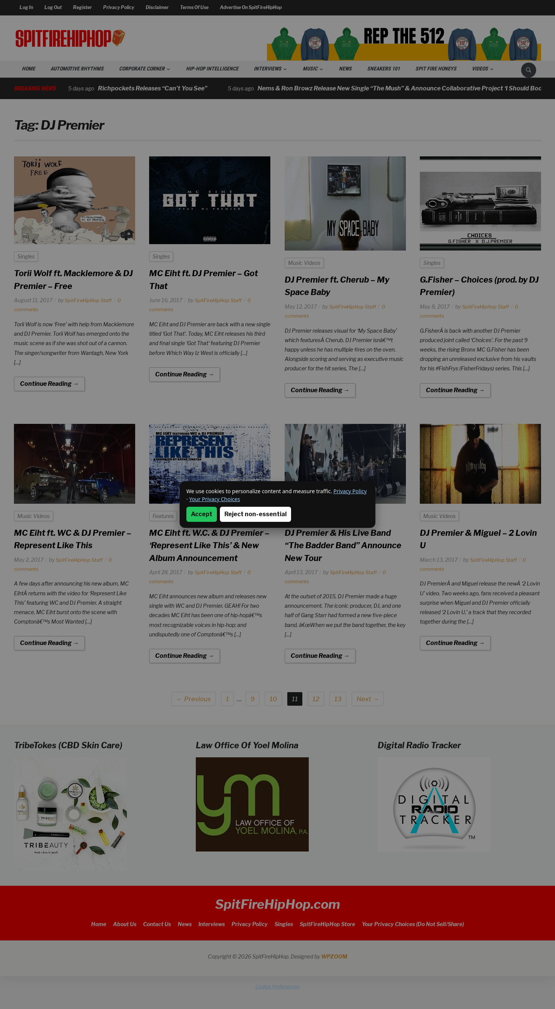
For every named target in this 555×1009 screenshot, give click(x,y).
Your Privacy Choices (214, 499)
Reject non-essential (255, 514)
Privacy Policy (350, 491)
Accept (201, 514)
